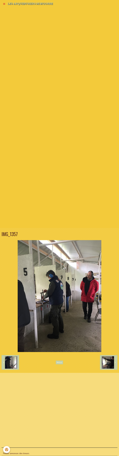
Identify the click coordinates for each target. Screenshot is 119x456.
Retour (59, 362)
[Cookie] (6, 449)
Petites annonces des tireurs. (16, 453)
